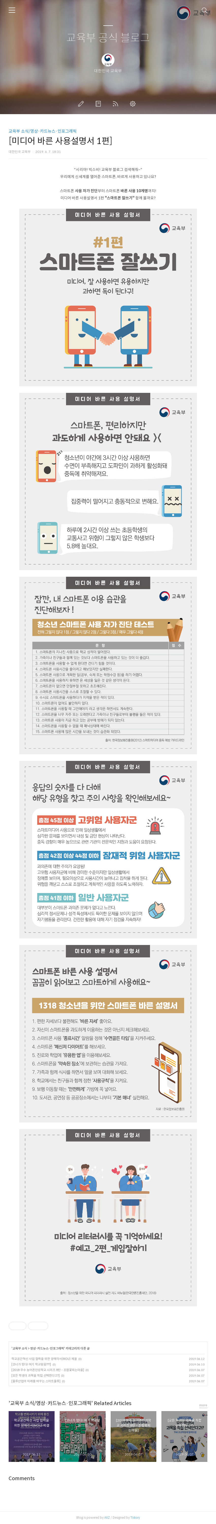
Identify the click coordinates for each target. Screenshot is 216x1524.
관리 (134, 104)
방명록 (99, 104)
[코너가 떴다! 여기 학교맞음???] (31, 1364)
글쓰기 (82, 104)
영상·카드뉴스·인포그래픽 (47, 1348)
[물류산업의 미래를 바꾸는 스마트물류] (35, 1381)
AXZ (107, 1517)
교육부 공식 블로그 (108, 38)
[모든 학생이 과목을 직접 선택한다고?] (35, 1375)
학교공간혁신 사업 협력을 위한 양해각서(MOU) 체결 (44, 1359)
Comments (22, 1478)
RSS (116, 104)
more (203, 1405)
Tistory (135, 1517)
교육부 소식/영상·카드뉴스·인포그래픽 (43, 131)
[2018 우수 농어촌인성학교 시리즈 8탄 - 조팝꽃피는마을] (47, 1370)
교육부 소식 (19, 1348)
